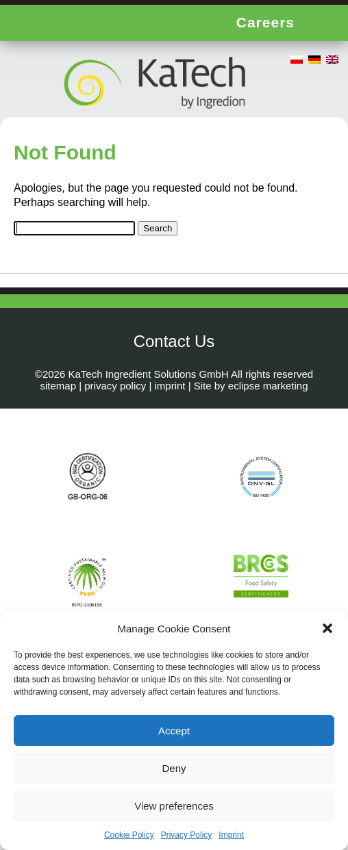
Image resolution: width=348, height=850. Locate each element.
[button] (327, 628)
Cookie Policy (129, 835)
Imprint (231, 835)
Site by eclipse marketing (251, 385)
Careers (265, 22)
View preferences (174, 806)
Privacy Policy (186, 835)
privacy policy (115, 385)
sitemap (58, 385)
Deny (174, 768)
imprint (170, 385)
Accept (174, 730)
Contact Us (174, 341)
